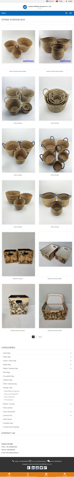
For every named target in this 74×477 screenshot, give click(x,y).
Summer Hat (7, 415)
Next (40, 337)
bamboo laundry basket (55, 278)
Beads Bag (7, 364)
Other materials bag (10, 384)
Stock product (8, 408)
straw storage (18, 123)
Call (27, 474)
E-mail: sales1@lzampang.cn (39, 461)
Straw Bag (6, 353)
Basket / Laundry (9, 404)
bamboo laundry (18, 278)
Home (9, 474)
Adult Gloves (7, 419)
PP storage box (8, 400)
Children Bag (7, 380)
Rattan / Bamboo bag (10, 368)
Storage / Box (8, 387)
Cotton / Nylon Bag (9, 361)
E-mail (65, 474)
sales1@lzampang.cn (12, 452)
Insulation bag (8, 423)
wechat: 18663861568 (56, 461)
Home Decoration (9, 411)
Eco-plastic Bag (8, 376)
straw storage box (9, 397)
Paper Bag (7, 357)
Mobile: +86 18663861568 (21, 461)
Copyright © (25, 464)
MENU (3, 13)
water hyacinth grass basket (17, 71)
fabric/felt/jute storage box (12, 391)
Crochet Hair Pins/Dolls (11, 427)
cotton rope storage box (11, 394)
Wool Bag (6, 372)
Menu (46, 474)
